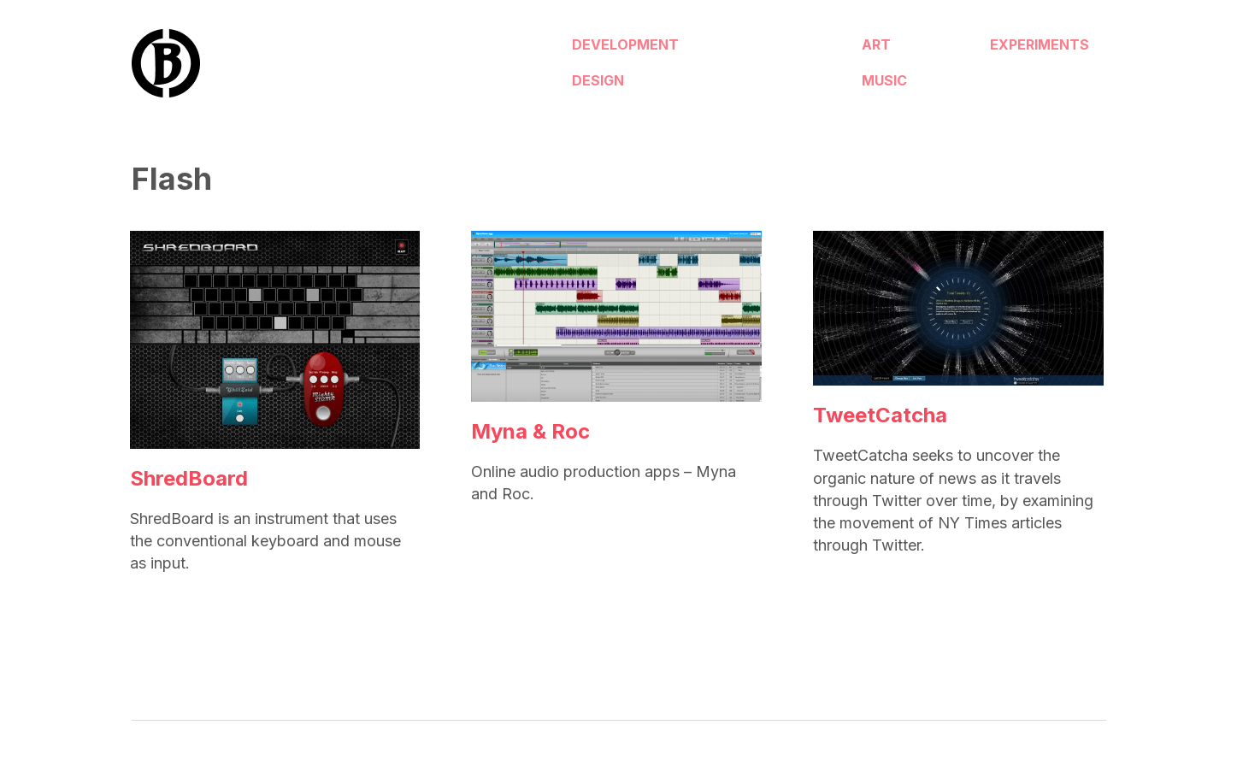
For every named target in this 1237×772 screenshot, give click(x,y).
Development (619, 48)
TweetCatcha (880, 415)
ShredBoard (189, 478)
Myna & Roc (530, 431)
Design (592, 76)
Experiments (976, 48)
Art (760, 48)
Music (769, 76)
